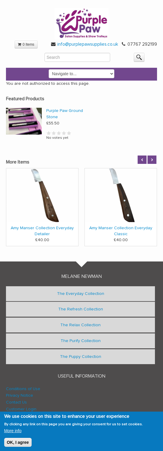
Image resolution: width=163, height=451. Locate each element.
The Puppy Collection (80, 357)
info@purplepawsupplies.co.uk (87, 44)
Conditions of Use (23, 389)
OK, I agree (18, 443)
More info (12, 431)
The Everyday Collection (80, 294)
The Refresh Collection (80, 309)
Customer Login (21, 409)
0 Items (26, 44)
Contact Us (16, 402)
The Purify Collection (81, 341)
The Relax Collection (80, 325)
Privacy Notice (19, 395)
